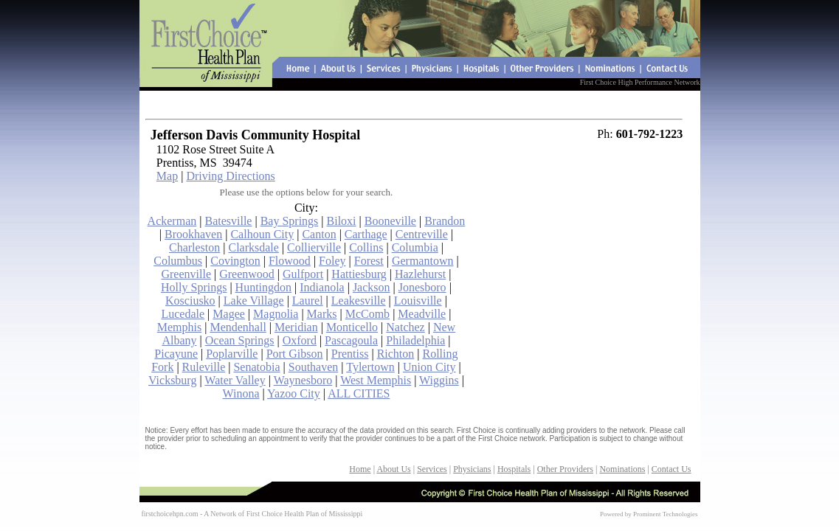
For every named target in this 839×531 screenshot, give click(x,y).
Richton (396, 353)
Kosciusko (190, 300)
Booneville (390, 221)
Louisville (418, 300)
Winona (240, 393)
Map (167, 176)
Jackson (371, 287)
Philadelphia (415, 340)
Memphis (179, 327)
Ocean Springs (240, 340)
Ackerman (172, 221)
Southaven (314, 367)
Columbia (415, 247)
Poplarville (232, 353)
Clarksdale (253, 247)
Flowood (290, 260)
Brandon (444, 221)
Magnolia (275, 314)
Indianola (322, 287)
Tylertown (370, 367)
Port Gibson (294, 353)
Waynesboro (303, 380)
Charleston (194, 247)
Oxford (300, 340)
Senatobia (256, 367)
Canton (319, 234)
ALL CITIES (359, 393)
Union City (429, 367)
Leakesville (358, 300)
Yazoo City (293, 393)
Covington (235, 260)
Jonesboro (422, 287)
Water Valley (234, 380)
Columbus (177, 260)
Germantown (423, 260)
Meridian (296, 327)
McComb (367, 314)
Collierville (314, 247)
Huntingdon (263, 287)
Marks (322, 314)
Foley (332, 260)
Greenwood (247, 274)
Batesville (228, 221)
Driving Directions (230, 176)
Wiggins (439, 380)
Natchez (405, 327)
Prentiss (350, 353)
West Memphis (375, 380)
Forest (369, 260)
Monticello (352, 327)
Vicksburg (172, 380)
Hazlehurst (420, 274)
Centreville (422, 234)
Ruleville (204, 367)
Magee (229, 314)
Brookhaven (193, 234)
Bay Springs (289, 221)
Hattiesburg (358, 274)
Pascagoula (351, 340)
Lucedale (182, 314)
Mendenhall (238, 327)
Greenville (186, 274)
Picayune (176, 353)
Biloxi (341, 221)
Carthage (366, 234)
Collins (366, 247)
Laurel (307, 300)
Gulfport (303, 274)
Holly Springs (194, 287)
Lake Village (254, 300)
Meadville (422, 314)
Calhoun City (262, 234)
